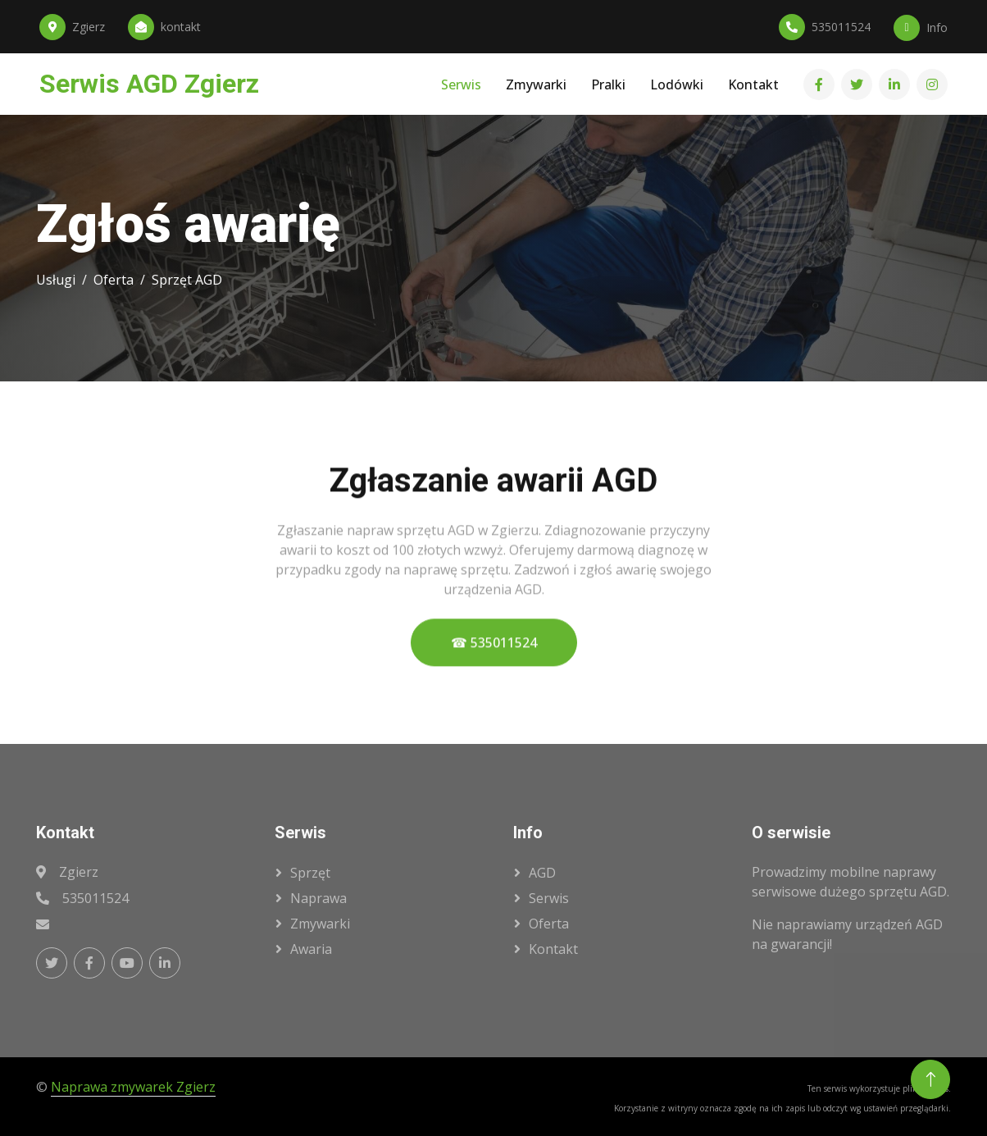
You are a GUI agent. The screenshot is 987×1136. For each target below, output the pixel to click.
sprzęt (310, 873)
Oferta (113, 280)
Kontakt (753, 84)
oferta (549, 924)
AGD (542, 873)
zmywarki (320, 924)
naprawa (318, 898)
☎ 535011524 (494, 652)
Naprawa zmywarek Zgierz (133, 1087)
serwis (549, 898)
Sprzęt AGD (187, 280)
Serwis (461, 84)
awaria (311, 949)
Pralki (608, 84)
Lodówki (676, 84)
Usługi (55, 280)
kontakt (553, 949)
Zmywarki (536, 84)
